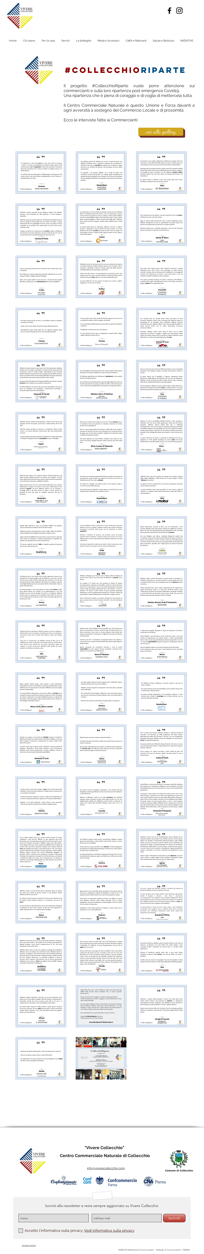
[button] (186, 41)
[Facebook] (169, 10)
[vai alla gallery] (160, 132)
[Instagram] (179, 10)
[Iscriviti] (174, 1218)
